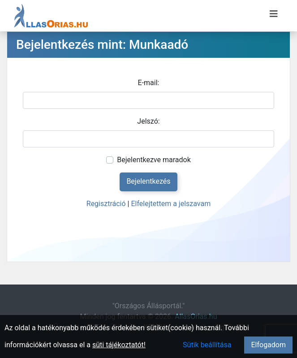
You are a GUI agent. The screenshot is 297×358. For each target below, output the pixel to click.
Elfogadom (268, 345)
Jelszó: (148, 121)
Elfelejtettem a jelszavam (171, 203)
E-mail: (148, 82)
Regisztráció (106, 203)
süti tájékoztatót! (119, 345)
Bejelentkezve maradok (154, 159)
